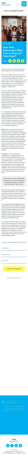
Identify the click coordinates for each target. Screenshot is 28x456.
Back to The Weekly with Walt (14, 11)
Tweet (14, 61)
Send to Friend (22, 61)
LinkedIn (18, 61)
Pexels (25, 16)
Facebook (12, 445)
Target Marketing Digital (16, 451)
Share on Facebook (10, 61)
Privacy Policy (14, 449)
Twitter (7, 445)
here (21, 184)
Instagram (20, 445)
